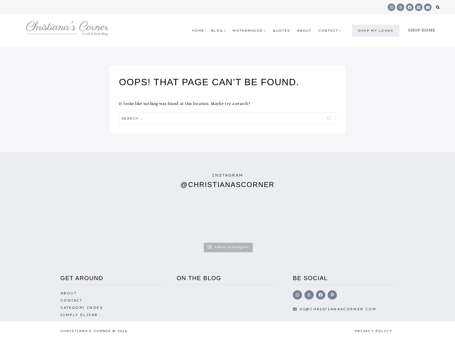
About (304, 30)
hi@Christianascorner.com (337, 309)
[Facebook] (410, 7)
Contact (71, 300)
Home (198, 30)
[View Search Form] (437, 7)
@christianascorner (227, 184)
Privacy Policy (373, 331)
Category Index (81, 308)
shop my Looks (375, 30)
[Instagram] (391, 7)
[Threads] (400, 7)
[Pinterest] (419, 7)
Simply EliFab (79, 315)
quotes (281, 30)
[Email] (427, 7)
